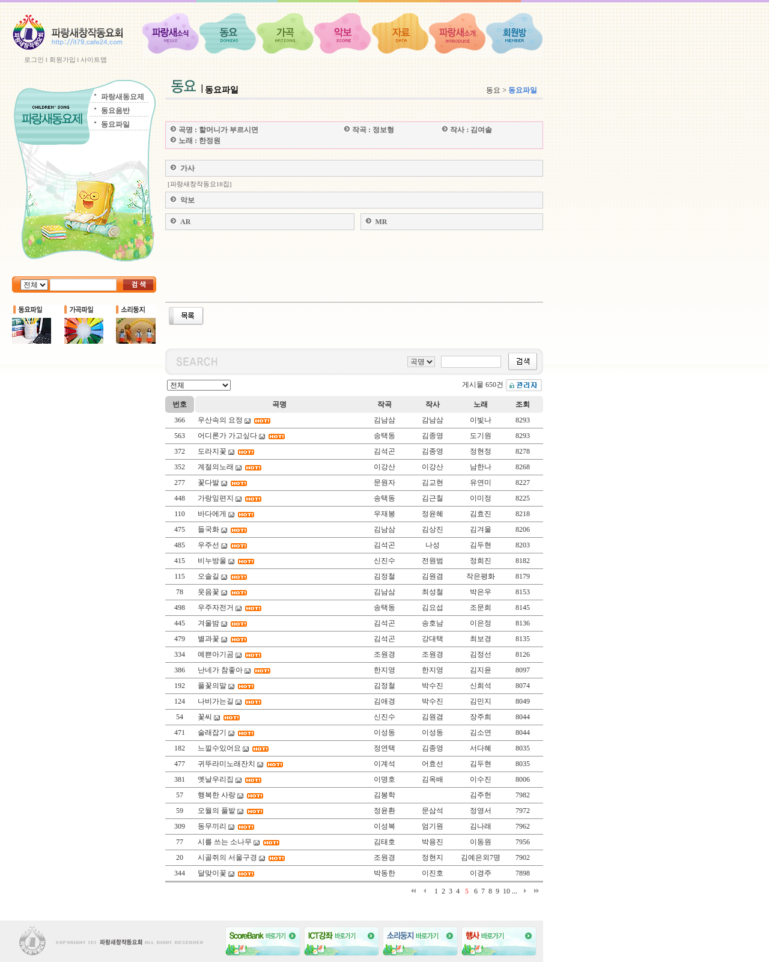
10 (506, 891)
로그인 (34, 59)
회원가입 (62, 59)
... (514, 891)
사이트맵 (94, 59)
